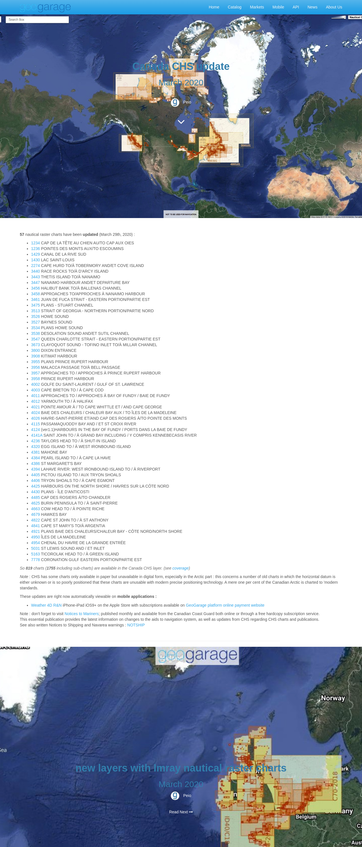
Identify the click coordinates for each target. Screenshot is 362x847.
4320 (36, 446)
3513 (36, 311)
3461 (36, 299)
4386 (36, 463)
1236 (36, 248)
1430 (36, 260)
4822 (36, 520)
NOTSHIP (136, 625)
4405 (36, 475)
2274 (36, 265)
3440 (36, 271)
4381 (36, 452)
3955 (36, 361)
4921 (36, 531)
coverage (181, 568)
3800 (36, 350)
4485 (36, 497)
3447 (36, 282)
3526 (36, 316)
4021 (36, 407)
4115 (36, 424)
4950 (36, 537)
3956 (36, 367)
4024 (36, 412)
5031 (36, 548)
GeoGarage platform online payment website (225, 605)
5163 (36, 554)
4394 (36, 469)
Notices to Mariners (81, 613)
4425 (36, 486)
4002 (36, 384)
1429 (36, 254)
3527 (36, 322)
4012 (36, 401)
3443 (36, 277)
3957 (36, 373)
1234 (36, 243)
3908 (36, 356)
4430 (36, 492)
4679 (36, 514)
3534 (36, 328)
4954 (36, 542)
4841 (36, 525)
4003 (36, 390)
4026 (36, 418)
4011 (36, 395)
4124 (36, 429)
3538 (36, 333)
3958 (36, 378)
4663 (36, 509)
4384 (36, 458)
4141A (37, 435)
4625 (36, 503)
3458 (36, 294)
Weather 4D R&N (46, 605)
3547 (36, 339)
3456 (36, 288)
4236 (36, 441)
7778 (36, 559)
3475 (36, 305)
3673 (36, 344)
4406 (36, 480)
